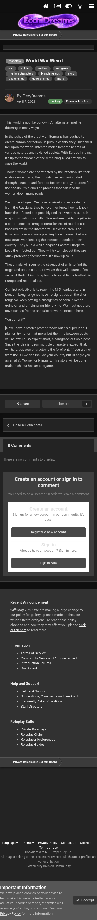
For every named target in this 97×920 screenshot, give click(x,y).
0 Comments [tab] (20, 445)
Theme (28, 843)
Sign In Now (48, 563)
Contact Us (68, 843)
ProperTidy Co (61, 852)
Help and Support (34, 691)
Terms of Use (48, 847)
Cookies (85, 843)
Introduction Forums (36, 663)
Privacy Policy (47, 843)
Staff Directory (31, 706)
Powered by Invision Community (48, 866)
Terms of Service (33, 653)
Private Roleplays (33, 729)
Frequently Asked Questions (41, 701)
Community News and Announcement (49, 658)
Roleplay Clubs (32, 734)
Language (10, 843)
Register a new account (48, 532)
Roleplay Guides (32, 744)
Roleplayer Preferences (38, 739)
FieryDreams (34, 96)
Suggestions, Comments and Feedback (50, 696)
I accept (85, 900)
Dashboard (29, 668)
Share (23, 404)
